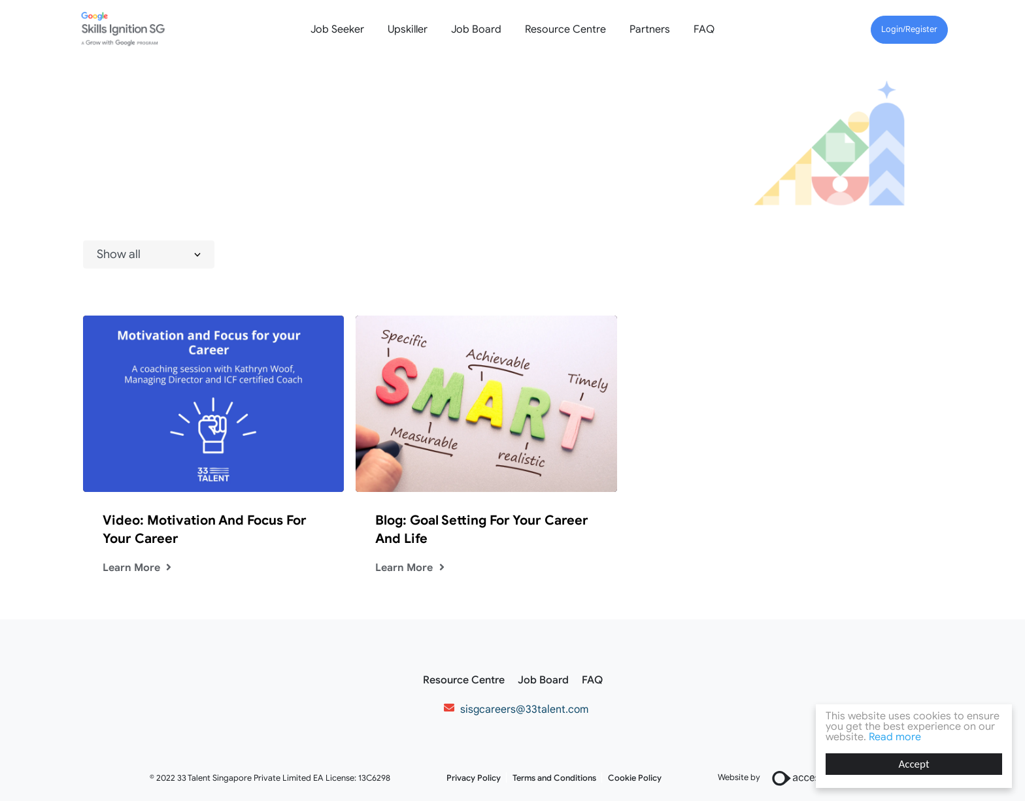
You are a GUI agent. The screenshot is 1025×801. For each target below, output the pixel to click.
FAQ (704, 29)
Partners (650, 29)
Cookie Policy (635, 778)
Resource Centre (565, 29)
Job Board (476, 29)
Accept (913, 764)
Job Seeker (337, 29)
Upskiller (408, 29)
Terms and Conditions (554, 778)
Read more (895, 737)
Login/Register (909, 29)
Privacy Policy (473, 778)
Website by (796, 778)
